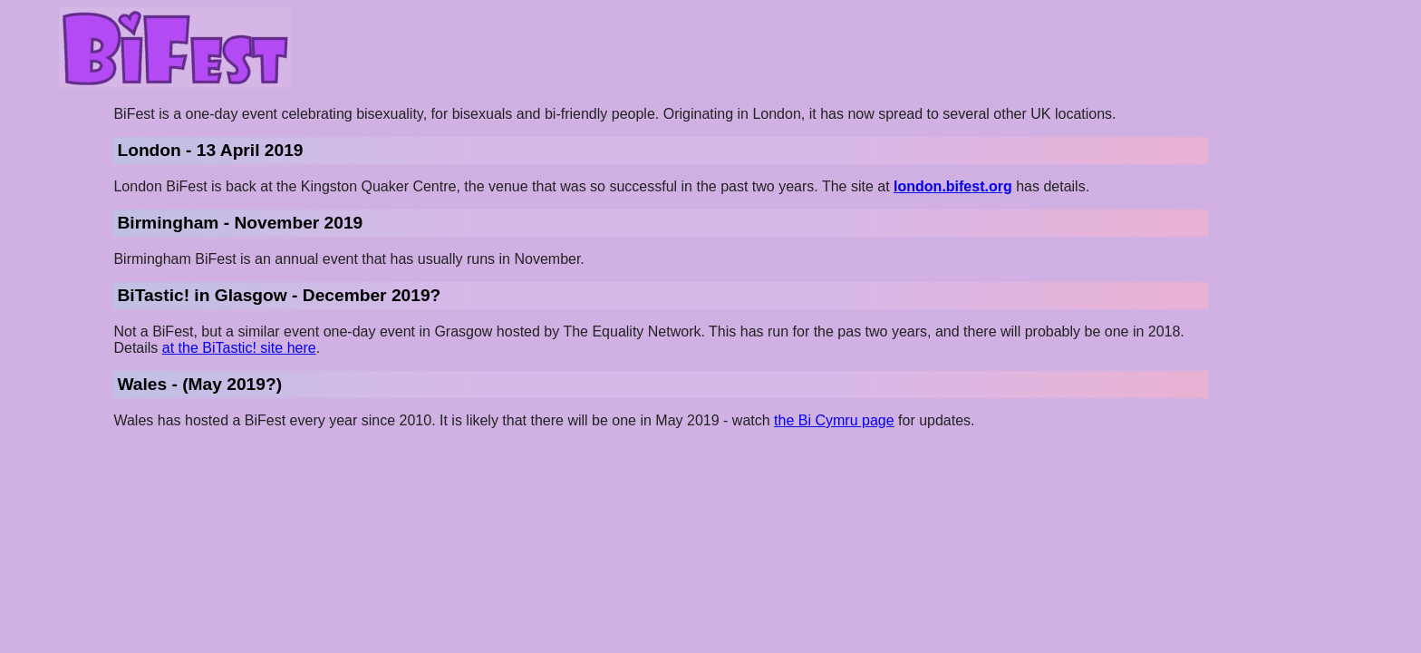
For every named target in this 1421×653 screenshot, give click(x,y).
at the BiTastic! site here (239, 348)
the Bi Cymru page (834, 420)
